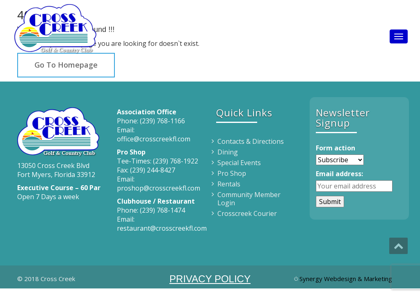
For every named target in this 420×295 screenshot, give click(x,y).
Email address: (339, 173)
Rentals (228, 183)
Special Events (239, 162)
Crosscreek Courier (247, 213)
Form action (335, 147)
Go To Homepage (66, 65)
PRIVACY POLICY (210, 278)
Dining (227, 152)
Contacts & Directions (250, 141)
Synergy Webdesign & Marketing (345, 279)
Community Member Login (249, 198)
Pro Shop (231, 173)
